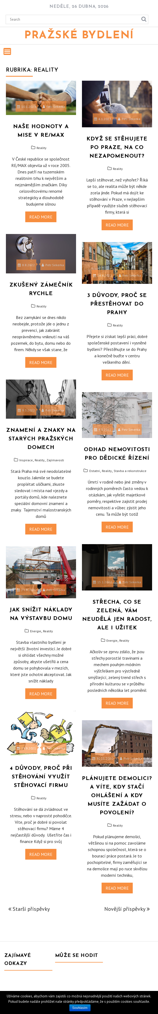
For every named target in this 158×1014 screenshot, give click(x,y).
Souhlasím (80, 1008)
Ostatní (94, 471)
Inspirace (26, 460)
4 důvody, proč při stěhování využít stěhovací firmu (41, 777)
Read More (40, 217)
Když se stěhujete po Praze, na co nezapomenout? (117, 147)
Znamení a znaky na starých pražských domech (41, 439)
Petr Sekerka (54, 107)
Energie (111, 640)
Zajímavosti (55, 460)
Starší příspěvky (31, 908)
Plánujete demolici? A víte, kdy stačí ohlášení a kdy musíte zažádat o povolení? (117, 796)
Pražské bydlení (79, 35)
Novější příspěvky (124, 908)
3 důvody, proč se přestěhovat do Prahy (117, 304)
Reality (41, 148)
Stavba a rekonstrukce (130, 471)
